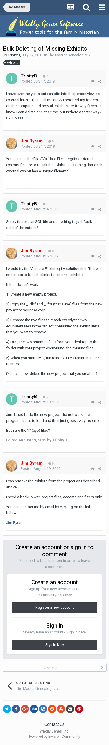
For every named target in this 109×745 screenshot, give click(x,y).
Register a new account (54, 608)
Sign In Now (54, 645)
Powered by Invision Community (54, 737)
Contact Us (54, 724)
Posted (38, 81)
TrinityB (14, 55)
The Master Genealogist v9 (70, 55)
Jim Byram (15, 522)
